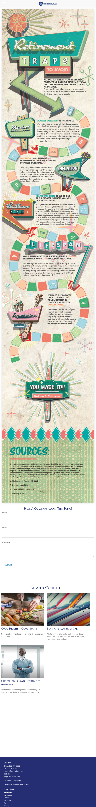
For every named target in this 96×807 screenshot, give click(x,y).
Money (6, 806)
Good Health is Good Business (20, 628)
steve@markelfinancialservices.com (18, 784)
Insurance (7, 800)
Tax (5, 803)
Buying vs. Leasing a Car (62, 628)
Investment (8, 795)
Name (4, 513)
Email (4, 527)
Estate (6, 798)
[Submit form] (8, 565)
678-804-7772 (14, 766)
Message (6, 542)
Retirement (8, 792)
